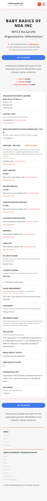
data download (8, 123)
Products (6, 435)
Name (5, 456)
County (6, 473)
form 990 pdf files (27, 69)
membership (19, 120)
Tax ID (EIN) (7, 476)
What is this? (28, 145)
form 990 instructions (9, 158)
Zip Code (6, 469)
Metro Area (7, 466)
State (5, 463)
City (4, 459)
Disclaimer (7, 445)
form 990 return (7, 293)
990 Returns (34, 44)
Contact (6, 442)
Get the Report (23, 57)
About (5, 438)
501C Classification (10, 479)
